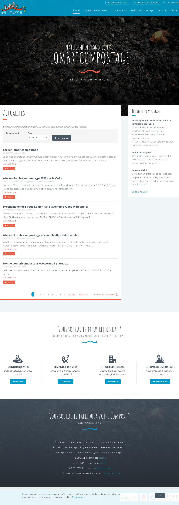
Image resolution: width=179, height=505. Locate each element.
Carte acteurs (120, 10)
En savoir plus (138, 191)
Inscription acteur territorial (146, 2)
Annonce (10, 282)
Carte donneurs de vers (96, 10)
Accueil (76, 10)
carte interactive (102, 468)
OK (160, 496)
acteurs (103, 457)
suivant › (72, 294)
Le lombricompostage (142, 10)
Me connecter (169, 2)
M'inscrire (18, 381)
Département (12, 133)
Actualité (10, 168)
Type (30, 133)
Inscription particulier (117, 2)
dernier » (83, 294)
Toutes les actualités (104, 294)
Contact (175, 10)
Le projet (162, 10)
